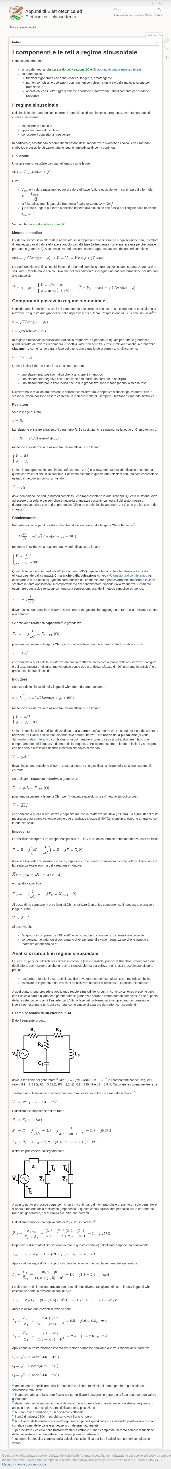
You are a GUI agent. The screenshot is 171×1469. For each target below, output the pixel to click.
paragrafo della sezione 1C (70, 69)
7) (134, 1092)
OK (157, 1460)
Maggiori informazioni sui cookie (24, 1464)
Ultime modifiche (122, 15)
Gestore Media (143, 15)
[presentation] (31, 172)
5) (141, 661)
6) (57, 1079)
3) (134, 524)
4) (62, 622)
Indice (158, 15)
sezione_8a (28, 27)
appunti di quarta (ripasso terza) (119, 69)
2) (25, 508)
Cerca (160, 9)
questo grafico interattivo (130, 575)
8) (95, 1221)
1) (153, 312)
